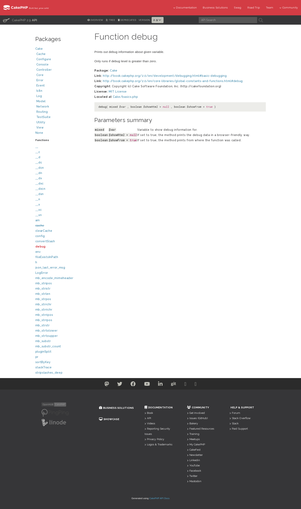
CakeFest (194, 449)
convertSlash (45, 241)
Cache (62, 54)
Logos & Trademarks (158, 444)
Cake (61, 49)
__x (37, 204)
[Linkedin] (160, 384)
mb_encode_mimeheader (54, 278)
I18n (39, 90)
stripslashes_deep (49, 372)
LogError (41, 272)
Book (149, 412)
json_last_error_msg (50, 267)
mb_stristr (43, 288)
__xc (38, 209)
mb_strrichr (43, 309)
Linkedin (193, 460)
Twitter (192, 475)
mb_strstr (42, 325)
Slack (234, 423)
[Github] (173, 384)
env (38, 251)
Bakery (192, 423)
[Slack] (185, 384)
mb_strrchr (43, 304)
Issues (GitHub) (197, 418)
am (37, 220)
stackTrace (43, 367)
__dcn (39, 167)
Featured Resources (200, 428)
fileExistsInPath (46, 257)
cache (39, 225)
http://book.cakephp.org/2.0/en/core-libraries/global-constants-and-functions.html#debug (173, 81)
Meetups (193, 439)
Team (269, 7)
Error (40, 80)
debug (40, 246)
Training (193, 433)
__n (37, 199)
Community (288, 7)
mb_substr (43, 341)
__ (36, 146)
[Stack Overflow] (195, 384)
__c (37, 152)
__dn (38, 173)
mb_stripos (43, 283)
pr (36, 356)
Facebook (194, 470)
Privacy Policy (154, 439)
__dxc (39, 183)
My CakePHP (196, 444)
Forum (234, 412)
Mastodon (194, 481)
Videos (150, 423)
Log (62, 96)
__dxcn (40, 188)
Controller (62, 70)
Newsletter (195, 454)
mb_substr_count (48, 346)
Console (62, 65)
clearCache (43, 230)
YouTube (193, 465)
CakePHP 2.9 (20, 20)
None (39, 132)
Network (62, 107)
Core (40, 75)
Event (40, 85)
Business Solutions (215, 7)
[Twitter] (107, 384)
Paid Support (238, 428)
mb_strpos (43, 299)
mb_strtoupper (46, 335)
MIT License (118, 91)
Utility (40, 122)
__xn (38, 215)
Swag (237, 7)
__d (37, 157)
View (62, 128)
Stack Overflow (240, 418)
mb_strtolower (46, 330)
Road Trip (253, 7)
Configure (43, 59)
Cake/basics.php (125, 96)
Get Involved (196, 412)
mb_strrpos (43, 320)
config (40, 236)
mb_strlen (42, 293)
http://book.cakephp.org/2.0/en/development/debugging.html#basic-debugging (165, 75)
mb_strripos (44, 314)
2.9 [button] (157, 19)
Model (62, 102)
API (148, 418)
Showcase (109, 419)
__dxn (39, 194)
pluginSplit (43, 351)
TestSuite (62, 117)
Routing (62, 112)
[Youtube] (147, 384)
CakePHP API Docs (159, 498)
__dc (38, 162)
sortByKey (43, 362)
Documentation (185, 7)
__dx (38, 178)
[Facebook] (133, 384)
